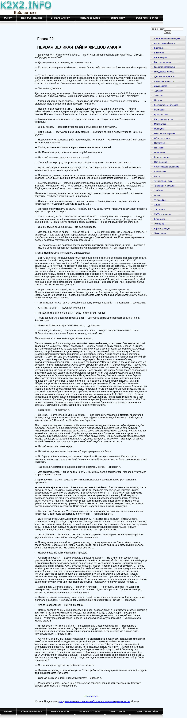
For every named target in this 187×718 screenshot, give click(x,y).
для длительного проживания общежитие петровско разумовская (94, 701)
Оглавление (91, 696)
